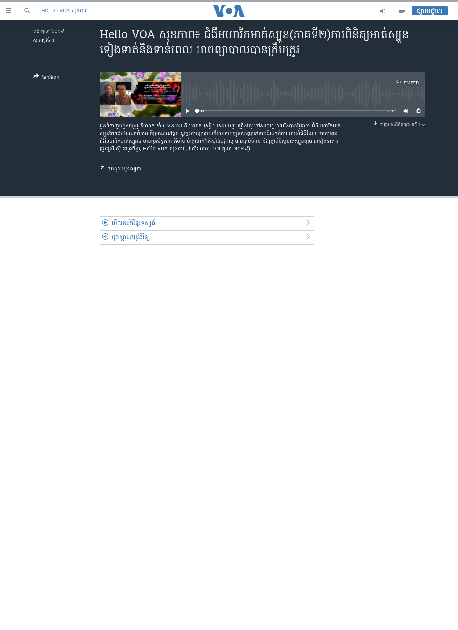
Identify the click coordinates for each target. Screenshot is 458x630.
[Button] (46, 78)
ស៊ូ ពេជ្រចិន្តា (43, 40)
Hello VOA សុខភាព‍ (64, 11)
